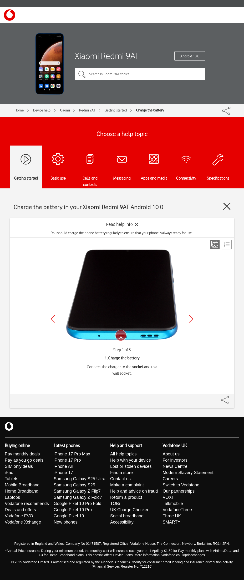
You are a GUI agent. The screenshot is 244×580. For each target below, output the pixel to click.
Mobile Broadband (22, 485)
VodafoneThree (177, 509)
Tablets (11, 478)
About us (171, 454)
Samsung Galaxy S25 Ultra (79, 478)
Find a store (121, 472)
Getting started (116, 110)
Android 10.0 (189, 56)
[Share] (230, 397)
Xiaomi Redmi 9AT (107, 55)
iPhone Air (63, 466)
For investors (175, 460)
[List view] (227, 244)
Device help (42, 110)
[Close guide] (226, 206)
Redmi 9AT (87, 110)
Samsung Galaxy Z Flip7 (77, 491)
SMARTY (171, 522)
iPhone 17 (63, 472)
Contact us (120, 478)
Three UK (172, 516)
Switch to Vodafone (181, 485)
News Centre (175, 466)
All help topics (123, 454)
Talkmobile (173, 503)
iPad (9, 472)
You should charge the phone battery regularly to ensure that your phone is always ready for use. (122, 233)
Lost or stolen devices (131, 466)
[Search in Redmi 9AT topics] (140, 74)
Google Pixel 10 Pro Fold (77, 503)
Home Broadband (21, 491)
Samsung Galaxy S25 (74, 485)
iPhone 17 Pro (67, 460)
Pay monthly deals (22, 454)
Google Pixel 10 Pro (73, 509)
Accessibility (121, 522)
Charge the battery (150, 110)
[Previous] (53, 319)
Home (19, 110)
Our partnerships (178, 491)
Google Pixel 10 (69, 516)
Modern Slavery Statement (188, 472)
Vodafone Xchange (23, 522)
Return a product (126, 497)
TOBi (115, 503)
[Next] (191, 319)
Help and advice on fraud (134, 491)
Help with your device (130, 460)
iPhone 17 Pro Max (72, 454)
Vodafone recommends (27, 503)
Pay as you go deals (24, 460)
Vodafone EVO (19, 516)
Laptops (12, 497)
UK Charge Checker (129, 509)
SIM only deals (19, 466)
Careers (170, 478)
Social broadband (126, 516)
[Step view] (215, 244)
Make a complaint (127, 485)
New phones (65, 522)
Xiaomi (65, 110)
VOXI (168, 497)
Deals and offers (20, 509)
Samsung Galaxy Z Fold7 (78, 497)
